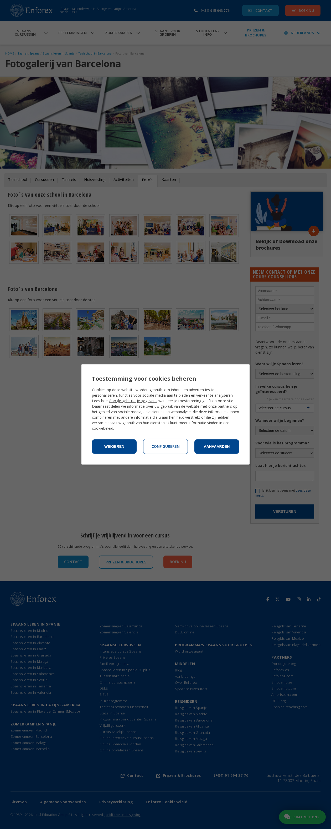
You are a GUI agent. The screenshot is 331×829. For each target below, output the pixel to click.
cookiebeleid (102, 428)
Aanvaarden (217, 446)
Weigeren (114, 446)
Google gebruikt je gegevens (133, 400)
